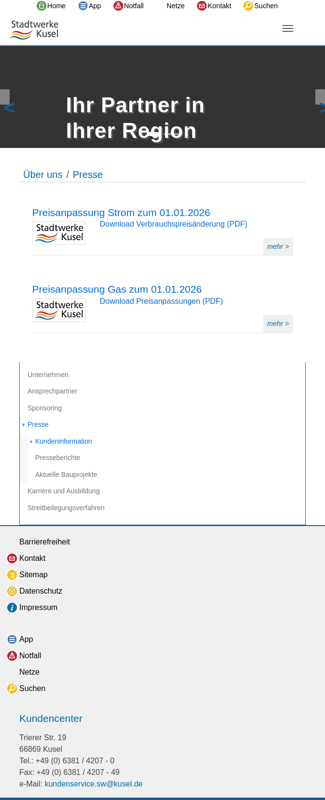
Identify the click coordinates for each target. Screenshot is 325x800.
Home (56, 6)
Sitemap (33, 574)
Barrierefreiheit (44, 542)
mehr (276, 246)
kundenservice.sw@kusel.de (93, 784)
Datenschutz (40, 591)
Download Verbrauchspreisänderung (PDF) (174, 224)
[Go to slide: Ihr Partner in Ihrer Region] (154, 134)
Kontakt (219, 6)
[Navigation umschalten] (288, 28)
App (95, 6)
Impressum (38, 607)
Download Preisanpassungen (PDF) (161, 301)
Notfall (134, 6)
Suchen (266, 6)
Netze (176, 6)
